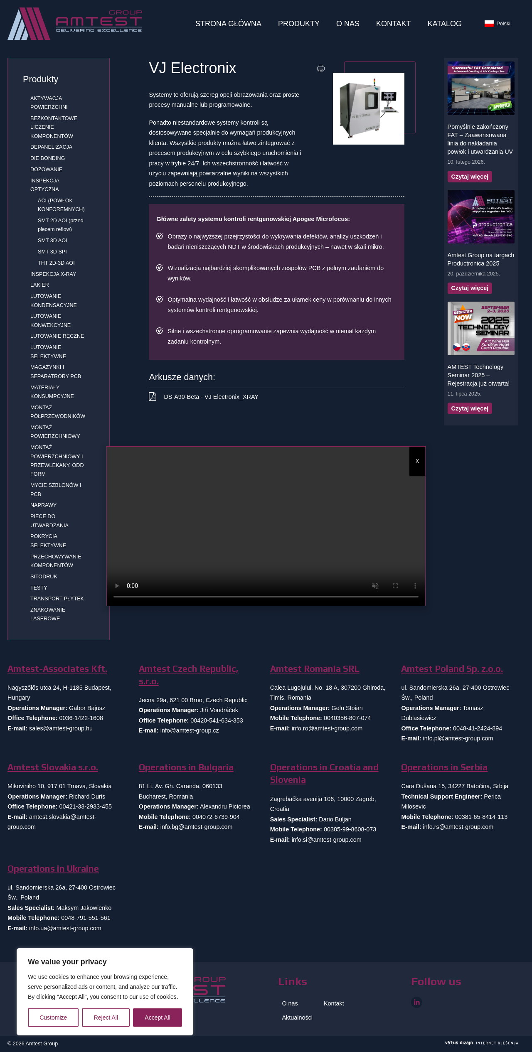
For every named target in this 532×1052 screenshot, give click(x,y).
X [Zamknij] (417, 461)
